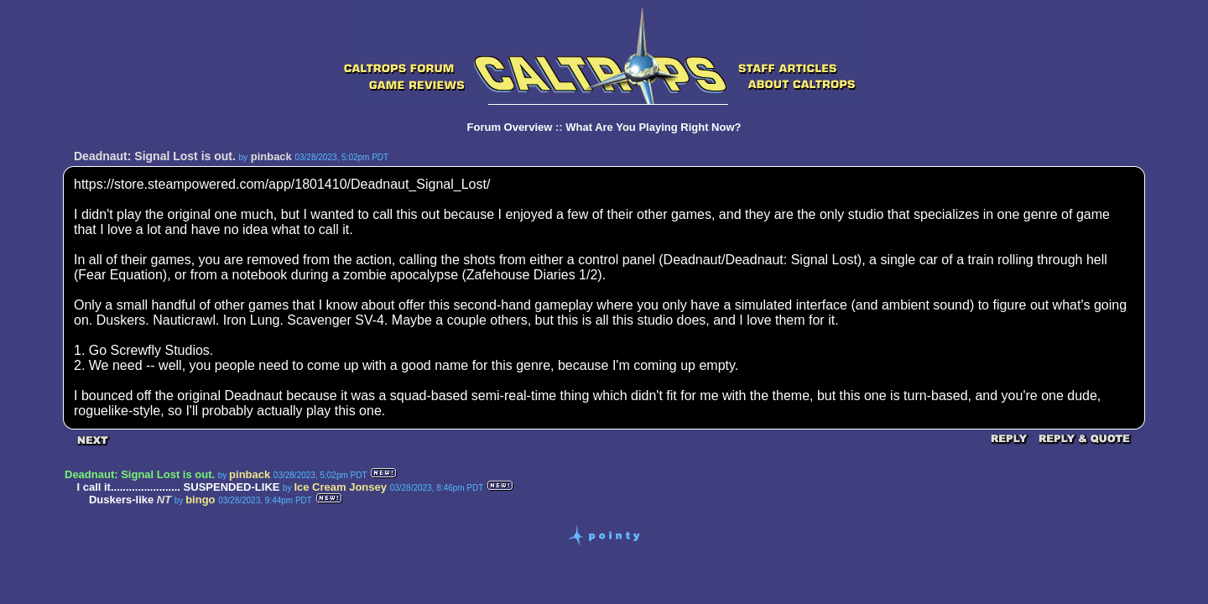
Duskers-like (121, 499)
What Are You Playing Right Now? (653, 127)
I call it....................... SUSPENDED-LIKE (177, 487)
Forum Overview (510, 127)
